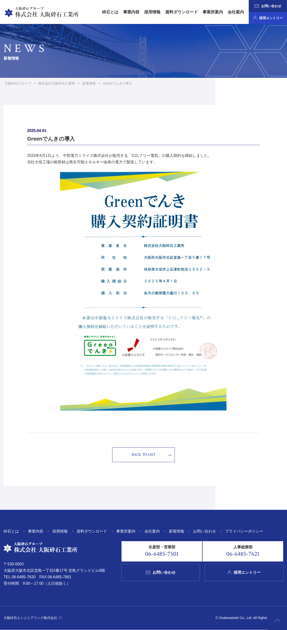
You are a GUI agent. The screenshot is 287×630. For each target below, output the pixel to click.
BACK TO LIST (143, 455)
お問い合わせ (267, 6)
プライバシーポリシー (244, 531)
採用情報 (152, 12)
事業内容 (131, 12)
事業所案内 (213, 12)
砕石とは (110, 12)
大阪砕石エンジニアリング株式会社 (33, 618)
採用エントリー (268, 18)
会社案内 (236, 12)
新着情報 (176, 531)
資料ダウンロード (181, 12)
